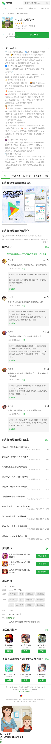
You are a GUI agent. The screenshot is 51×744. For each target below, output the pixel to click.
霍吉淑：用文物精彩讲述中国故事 (16, 447)
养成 (21, 594)
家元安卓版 (41, 645)
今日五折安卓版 (9, 674)
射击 (11, 605)
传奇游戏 (19, 605)
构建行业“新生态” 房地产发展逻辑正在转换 (16, 467)
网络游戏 (40, 605)
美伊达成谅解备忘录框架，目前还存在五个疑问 (16, 536)
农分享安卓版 (25, 645)
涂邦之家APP (25, 674)
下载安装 (32, 26)
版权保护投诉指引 (25, 691)
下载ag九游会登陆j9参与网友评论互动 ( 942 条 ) (25, 254)
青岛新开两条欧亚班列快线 (13, 496)
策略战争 (29, 594)
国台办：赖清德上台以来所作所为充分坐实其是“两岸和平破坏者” (16, 486)
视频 (46, 176)
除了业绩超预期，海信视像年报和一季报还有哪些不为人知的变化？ (16, 516)
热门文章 (26, 176)
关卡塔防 (13, 594)
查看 (9, 651)
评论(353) (16, 176)
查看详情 (42, 556)
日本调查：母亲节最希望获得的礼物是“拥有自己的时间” (16, 526)
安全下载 (34, 35)
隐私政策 (11, 618)
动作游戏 (29, 600)
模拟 (21, 600)
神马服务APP (42, 674)
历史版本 (37, 176)
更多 (46, 241)
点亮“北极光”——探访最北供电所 (16, 506)
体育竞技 (29, 605)
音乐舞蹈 (13, 600)
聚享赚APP (9, 645)
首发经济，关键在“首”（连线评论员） (16, 477)
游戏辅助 (40, 594)
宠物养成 (40, 600)
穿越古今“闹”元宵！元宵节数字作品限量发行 (16, 457)
